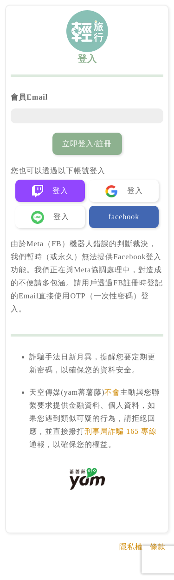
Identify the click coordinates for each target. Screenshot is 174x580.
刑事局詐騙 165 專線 (120, 431)
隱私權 (131, 547)
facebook (124, 217)
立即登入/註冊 (87, 144)
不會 (112, 392)
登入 (50, 191)
